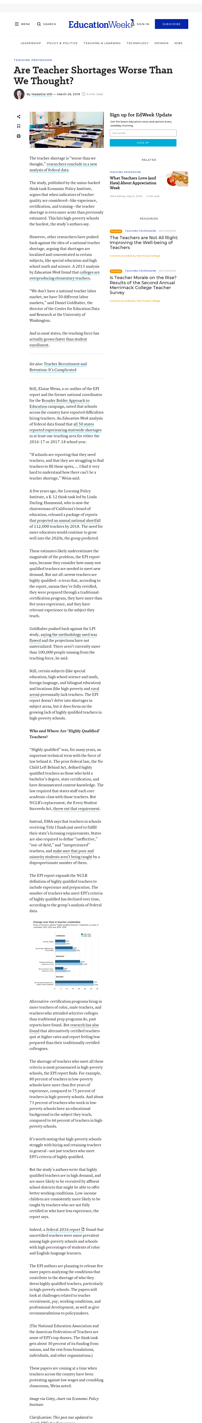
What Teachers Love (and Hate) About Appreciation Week (133, 183)
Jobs (178, 43)
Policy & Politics (62, 43)
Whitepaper (167, 231)
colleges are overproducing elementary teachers (64, 275)
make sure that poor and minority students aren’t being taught (61, 853)
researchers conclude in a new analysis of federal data (63, 166)
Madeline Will (41, 94)
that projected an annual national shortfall (65, 520)
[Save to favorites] (18, 126)
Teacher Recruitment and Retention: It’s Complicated (58, 366)
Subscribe (172, 24)
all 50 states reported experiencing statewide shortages (65, 427)
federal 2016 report (65, 1229)
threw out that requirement (76, 808)
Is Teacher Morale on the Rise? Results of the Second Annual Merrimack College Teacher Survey (143, 285)
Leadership (31, 43)
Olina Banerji (118, 196)
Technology (138, 43)
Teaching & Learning (102, 43)
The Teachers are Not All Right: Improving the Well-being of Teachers (144, 242)
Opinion (161, 43)
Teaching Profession (33, 60)
